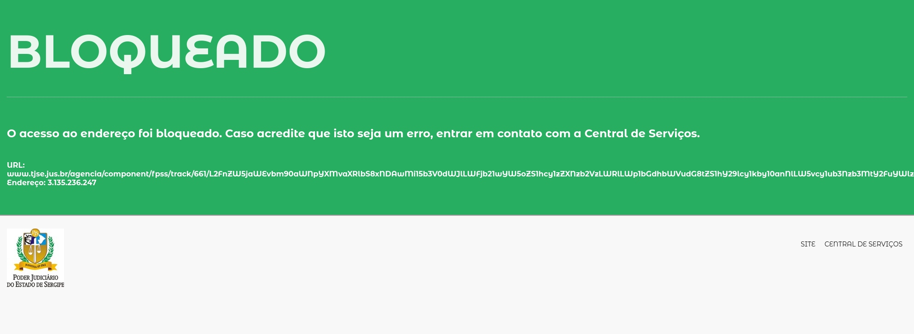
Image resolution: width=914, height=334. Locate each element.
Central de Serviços (863, 244)
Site (808, 244)
